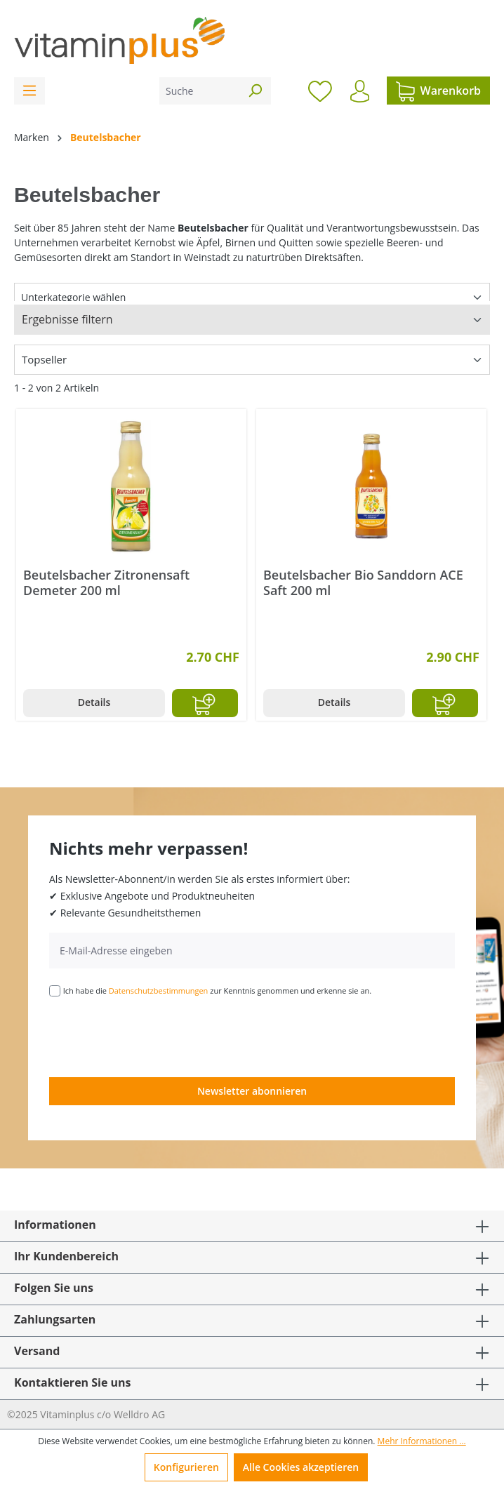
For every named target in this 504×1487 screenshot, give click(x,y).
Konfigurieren (186, 1467)
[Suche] (199, 91)
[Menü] (29, 91)
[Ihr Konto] (359, 91)
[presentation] (156, 1035)
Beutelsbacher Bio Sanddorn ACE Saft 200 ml (363, 582)
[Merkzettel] (320, 90)
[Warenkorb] (438, 90)
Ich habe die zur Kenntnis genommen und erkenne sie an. (217, 990)
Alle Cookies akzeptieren (301, 1467)
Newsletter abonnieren (252, 1091)
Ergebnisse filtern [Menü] (67, 319)
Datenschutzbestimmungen (158, 990)
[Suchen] (255, 91)
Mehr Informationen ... (422, 1441)
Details (94, 702)
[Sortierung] (252, 360)
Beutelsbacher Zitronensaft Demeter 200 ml (106, 582)
